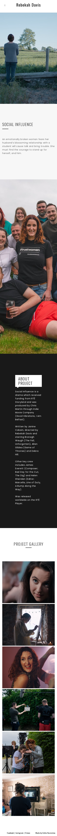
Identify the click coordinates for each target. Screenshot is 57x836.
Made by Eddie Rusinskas (45, 833)
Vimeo (27, 833)
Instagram (20, 833)
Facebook (10, 833)
